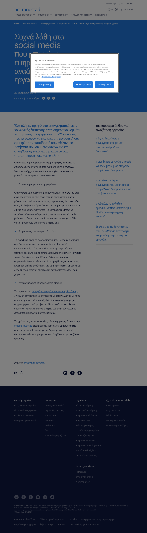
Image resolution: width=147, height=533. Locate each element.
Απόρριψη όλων (83, 84)
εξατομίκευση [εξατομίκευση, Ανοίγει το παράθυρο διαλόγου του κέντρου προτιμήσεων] (44, 84)
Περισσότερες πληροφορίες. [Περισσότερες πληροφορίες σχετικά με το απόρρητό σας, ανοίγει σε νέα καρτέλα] (51, 77)
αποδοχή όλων (105, 84)
